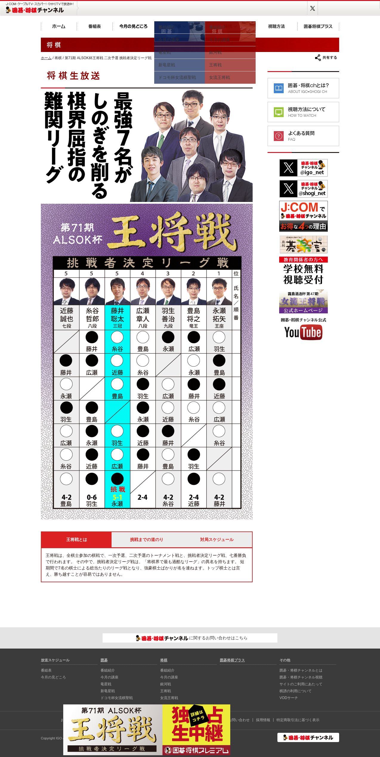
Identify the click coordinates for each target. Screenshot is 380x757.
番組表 (94, 26)
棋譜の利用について (295, 691)
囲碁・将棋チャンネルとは (300, 670)
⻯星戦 (106, 684)
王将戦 (165, 691)
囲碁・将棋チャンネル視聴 (300, 677)
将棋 (230, 26)
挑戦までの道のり (146, 539)
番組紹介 (108, 670)
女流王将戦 (169, 698)
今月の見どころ (133, 26)
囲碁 (179, 26)
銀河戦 (165, 684)
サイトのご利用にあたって (300, 684)
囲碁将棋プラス (318, 26)
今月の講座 (109, 677)
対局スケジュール (217, 539)
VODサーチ (288, 698)
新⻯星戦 (108, 691)
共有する (326, 57)
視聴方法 (276, 26)
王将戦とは (76, 539)
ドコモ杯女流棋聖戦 (117, 698)
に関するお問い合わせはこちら (192, 638)
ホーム (59, 26)
